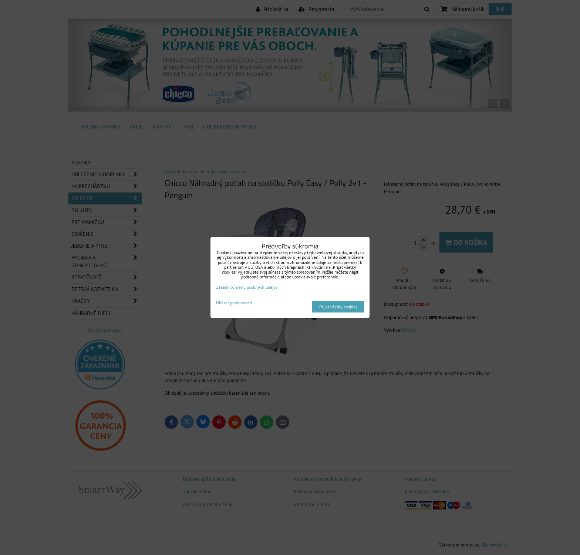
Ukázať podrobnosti (234, 302)
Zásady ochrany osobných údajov (247, 287)
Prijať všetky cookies (338, 307)
